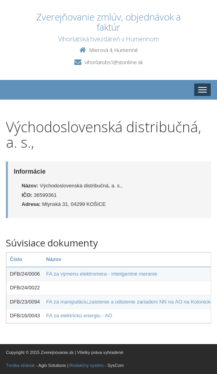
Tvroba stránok (20, 365)
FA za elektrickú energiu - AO (79, 315)
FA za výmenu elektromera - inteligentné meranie (102, 274)
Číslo (16, 259)
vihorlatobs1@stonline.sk (114, 62)
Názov (53, 259)
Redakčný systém (87, 365)
